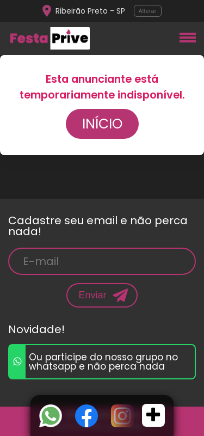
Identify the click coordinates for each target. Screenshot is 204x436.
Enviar (92, 295)
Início (102, 123)
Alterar (148, 11)
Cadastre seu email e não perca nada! (98, 226)
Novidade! (36, 329)
